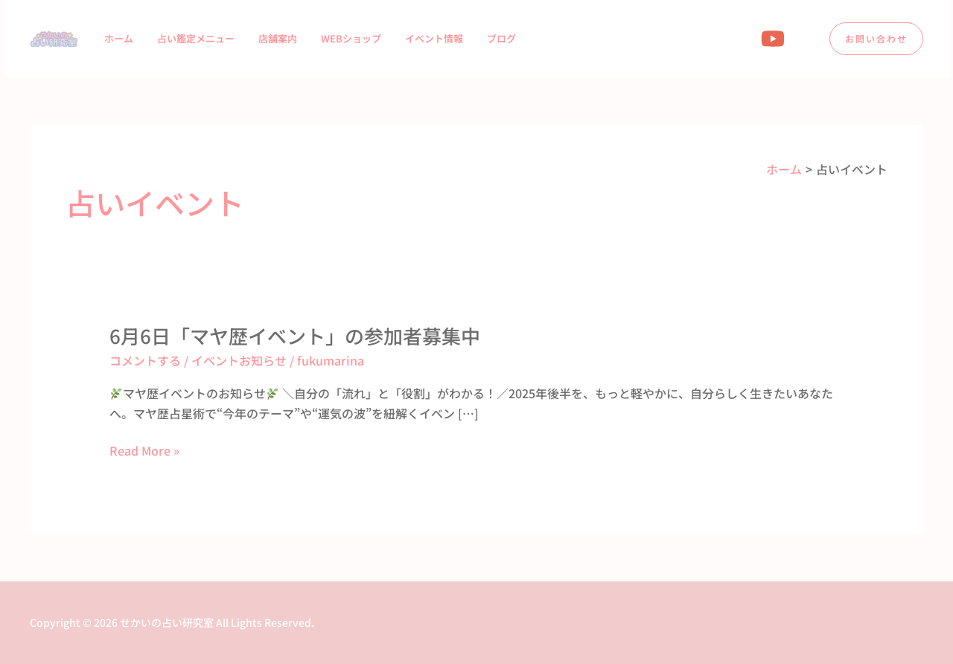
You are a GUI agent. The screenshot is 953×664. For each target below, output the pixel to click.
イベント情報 (434, 38)
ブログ (501, 38)
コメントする (145, 360)
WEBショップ (351, 38)
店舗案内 (277, 38)
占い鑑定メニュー (196, 38)
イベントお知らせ (239, 360)
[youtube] (775, 39)
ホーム (118, 38)
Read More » (144, 450)
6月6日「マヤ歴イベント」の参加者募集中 (294, 335)
